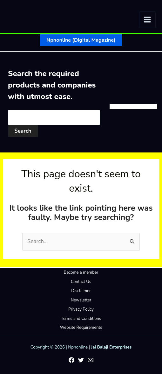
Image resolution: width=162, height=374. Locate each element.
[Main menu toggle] (147, 19)
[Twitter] (81, 360)
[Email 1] (90, 360)
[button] (81, 40)
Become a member (81, 272)
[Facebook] (71, 360)
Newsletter (81, 300)
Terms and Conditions (81, 318)
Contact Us (81, 282)
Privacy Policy (81, 309)
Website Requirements (81, 327)
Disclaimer (81, 291)
